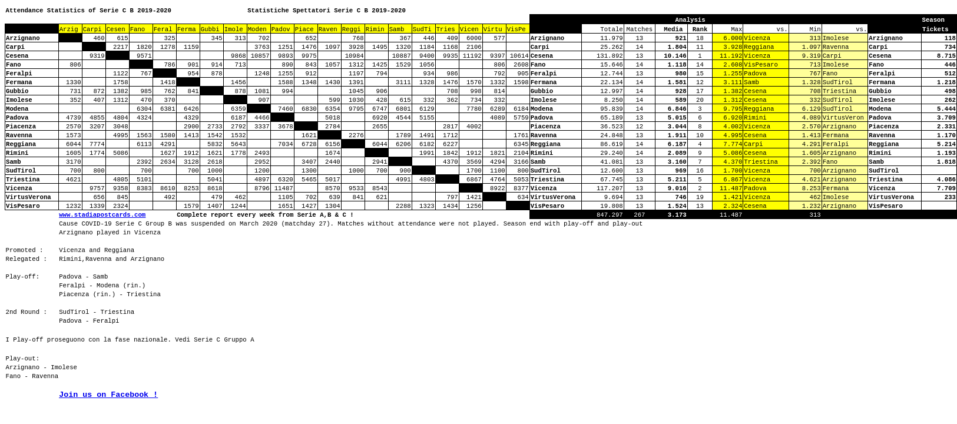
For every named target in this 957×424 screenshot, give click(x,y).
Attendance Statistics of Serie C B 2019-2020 (88, 10)
